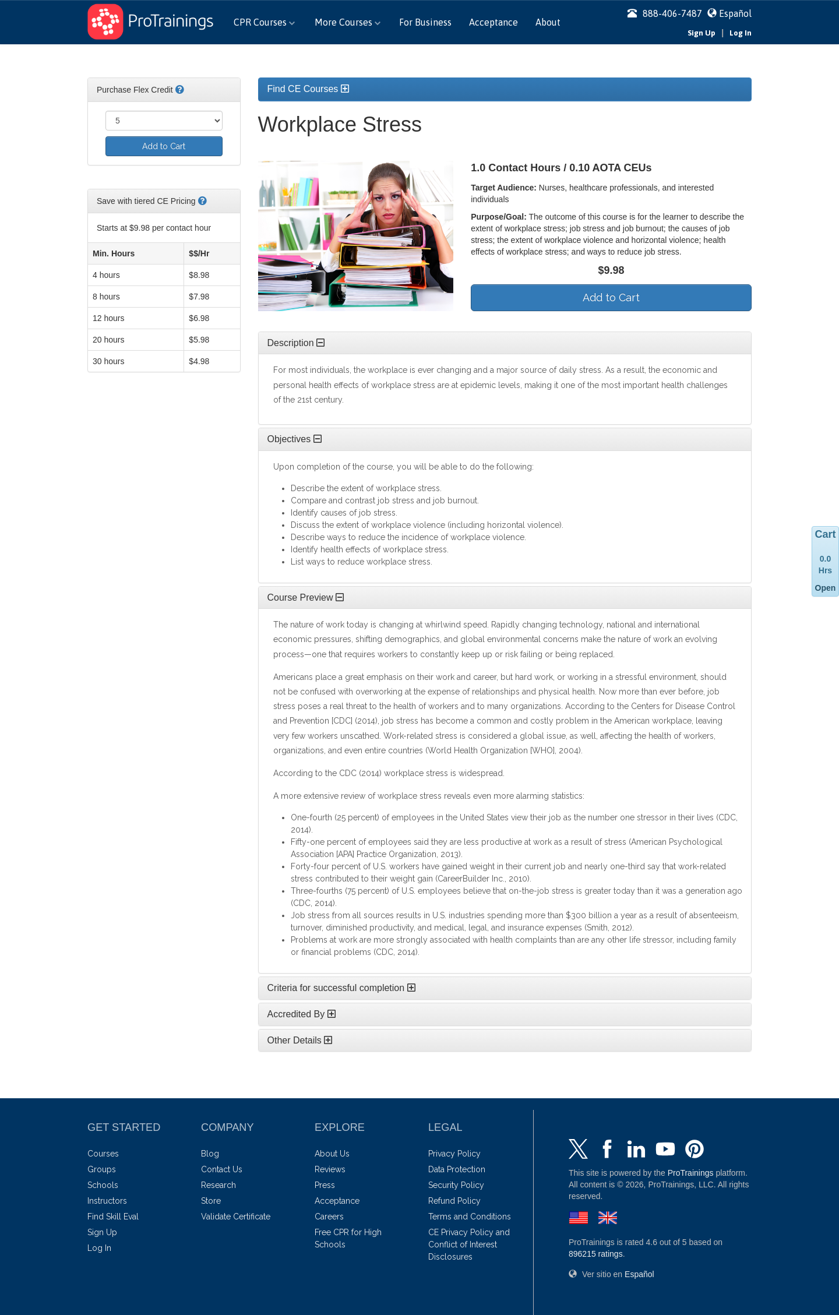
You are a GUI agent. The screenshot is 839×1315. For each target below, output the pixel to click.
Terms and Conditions (469, 1216)
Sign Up (701, 33)
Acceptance (493, 22)
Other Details (300, 1040)
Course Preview (305, 597)
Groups (101, 1169)
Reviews (330, 1169)
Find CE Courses (308, 89)
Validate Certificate (235, 1216)
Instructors (107, 1200)
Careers (329, 1216)
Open (825, 588)
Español (735, 13)
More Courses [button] (347, 22)
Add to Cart (163, 146)
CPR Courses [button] (264, 22)
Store (211, 1200)
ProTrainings (691, 1172)
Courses (103, 1153)
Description (296, 343)
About (547, 22)
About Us (332, 1153)
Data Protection (456, 1169)
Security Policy (456, 1185)
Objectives (294, 439)
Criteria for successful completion (341, 988)
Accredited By (301, 1014)
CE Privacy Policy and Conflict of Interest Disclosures (469, 1244)
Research (218, 1185)
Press (325, 1185)
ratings (596, 1253)
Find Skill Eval (113, 1216)
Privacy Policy (454, 1153)
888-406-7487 (665, 13)
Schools (102, 1185)
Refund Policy (454, 1200)
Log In (740, 33)
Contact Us (221, 1169)
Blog (210, 1153)
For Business (425, 22)
